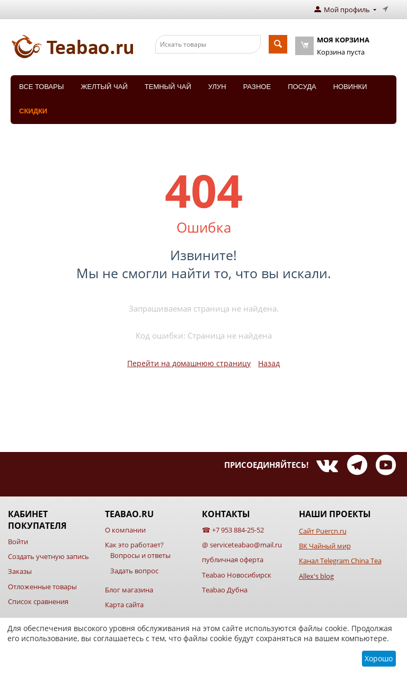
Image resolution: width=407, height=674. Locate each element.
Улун (217, 87)
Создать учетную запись (48, 556)
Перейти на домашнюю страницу (189, 363)
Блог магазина (129, 590)
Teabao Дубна (224, 590)
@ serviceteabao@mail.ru (242, 544)
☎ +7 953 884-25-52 (233, 530)
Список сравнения (38, 601)
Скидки (33, 111)
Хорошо (379, 658)
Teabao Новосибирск (236, 575)
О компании (125, 530)
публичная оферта (232, 559)
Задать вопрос (134, 570)
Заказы (20, 571)
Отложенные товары (42, 586)
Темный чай (168, 87)
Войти (18, 541)
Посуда (302, 87)
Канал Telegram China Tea (340, 560)
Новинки (350, 87)
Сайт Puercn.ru (323, 531)
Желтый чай (104, 87)
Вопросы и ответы (140, 555)
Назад (269, 363)
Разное (257, 87)
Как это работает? (134, 544)
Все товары (41, 87)
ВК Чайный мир (325, 546)
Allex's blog (316, 576)
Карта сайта (124, 604)
